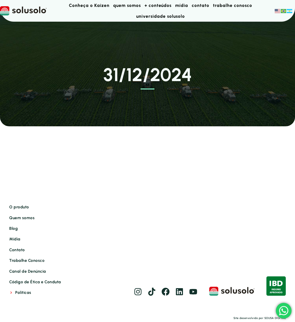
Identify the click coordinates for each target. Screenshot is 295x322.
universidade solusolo (160, 16)
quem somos (127, 5)
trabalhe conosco (232, 5)
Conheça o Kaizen (89, 5)
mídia (181, 5)
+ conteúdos (158, 5)
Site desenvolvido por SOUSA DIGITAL (259, 318)
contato (200, 5)
